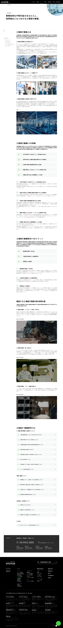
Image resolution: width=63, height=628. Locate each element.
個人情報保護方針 (51, 575)
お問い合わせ (58, 623)
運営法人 (49, 573)
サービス (18, 568)
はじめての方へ (8, 568)
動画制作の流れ (50, 568)
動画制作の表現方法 (40, 568)
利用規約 (49, 577)
